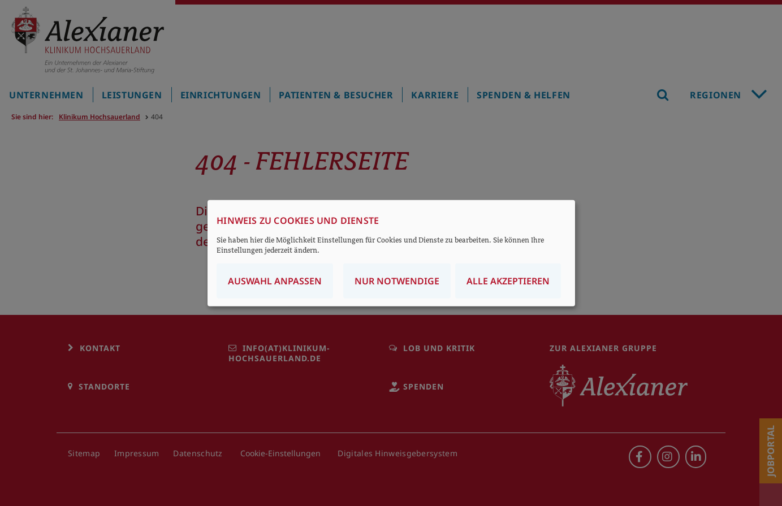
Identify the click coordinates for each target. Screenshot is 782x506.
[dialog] (391, 253)
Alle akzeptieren (508, 281)
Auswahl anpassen (275, 281)
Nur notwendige (397, 281)
